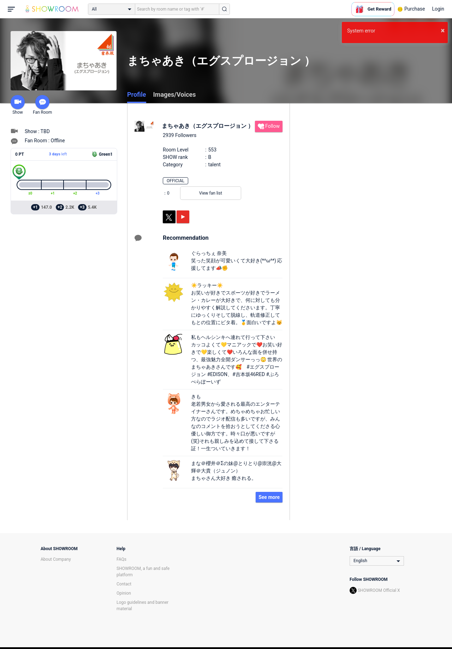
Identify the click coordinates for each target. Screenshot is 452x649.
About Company (56, 559)
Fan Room (42, 105)
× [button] (443, 30)
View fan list (210, 193)
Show (18, 105)
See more (269, 497)
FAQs (121, 559)
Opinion (124, 593)
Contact (124, 584)
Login (438, 9)
